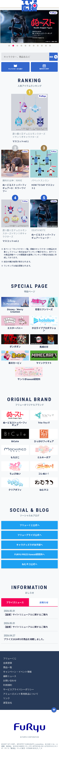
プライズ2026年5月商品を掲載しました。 (24, 639)
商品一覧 (7, 667)
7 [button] (33, 45)
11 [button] (50, 45)
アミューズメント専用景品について (20, 693)
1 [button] (9, 45)
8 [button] (38, 45)
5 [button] (25, 45)
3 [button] (17, 45)
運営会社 (7, 702)
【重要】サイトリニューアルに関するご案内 (26, 614)
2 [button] (13, 45)
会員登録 (7, 662)
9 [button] (42, 45)
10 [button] (46, 45)
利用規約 (7, 684)
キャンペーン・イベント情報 (17, 671)
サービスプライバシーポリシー (18, 689)
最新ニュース (9, 676)
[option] (29, 26)
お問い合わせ (9, 680)
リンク (6, 698)
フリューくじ (9, 658)
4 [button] (21, 45)
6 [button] (29, 45)
